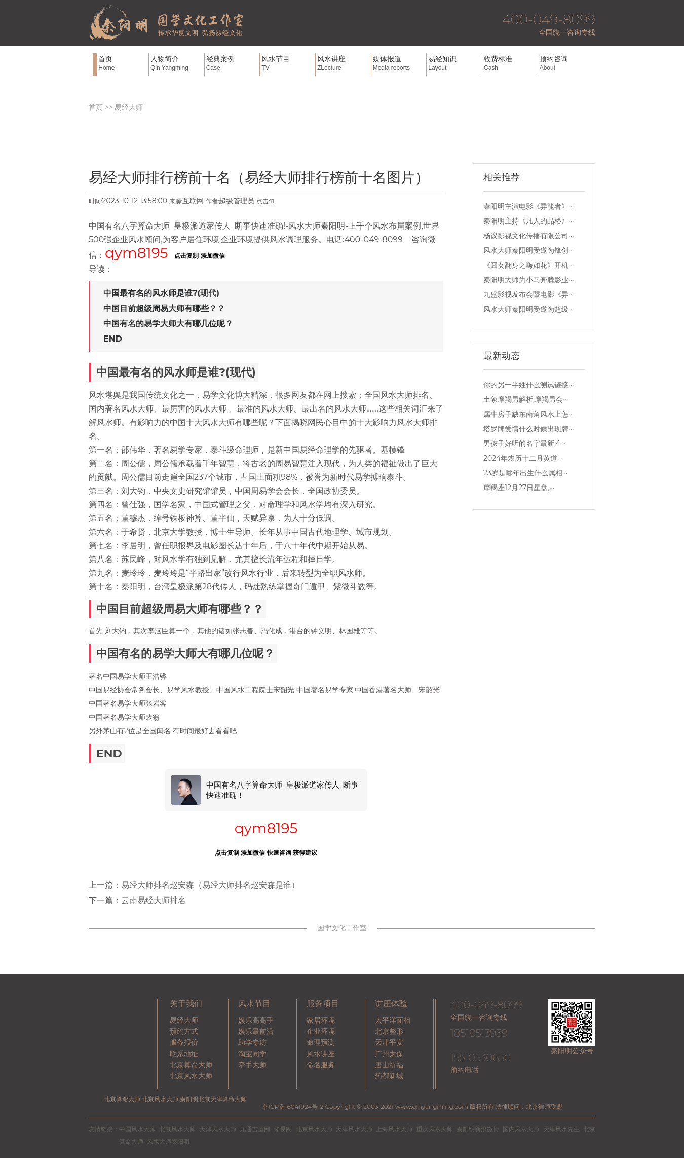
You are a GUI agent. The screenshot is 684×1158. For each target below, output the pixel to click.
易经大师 (129, 107)
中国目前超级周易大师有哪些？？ (164, 308)
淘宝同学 (252, 1053)
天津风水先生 (561, 1129)
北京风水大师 (191, 1075)
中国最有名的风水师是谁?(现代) (161, 293)
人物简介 (176, 63)
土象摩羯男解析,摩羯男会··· (525, 399)
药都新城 (389, 1075)
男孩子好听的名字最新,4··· (524, 443)
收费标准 (510, 63)
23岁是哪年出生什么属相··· (525, 472)
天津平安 (389, 1042)
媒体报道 (399, 63)
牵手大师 (252, 1064)
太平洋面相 (392, 1020)
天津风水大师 (218, 1129)
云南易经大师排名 (153, 900)
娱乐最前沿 (256, 1031)
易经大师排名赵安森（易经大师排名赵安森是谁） (210, 885)
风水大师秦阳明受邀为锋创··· (528, 250)
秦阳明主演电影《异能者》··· (528, 206)
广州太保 (389, 1053)
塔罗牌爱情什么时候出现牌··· (528, 428)
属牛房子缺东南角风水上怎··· (528, 414)
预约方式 (184, 1031)
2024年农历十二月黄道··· (523, 458)
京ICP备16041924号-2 (292, 1106)
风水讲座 (343, 63)
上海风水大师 (394, 1129)
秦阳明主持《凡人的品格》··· (528, 221)
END (112, 339)
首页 (122, 63)
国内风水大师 (521, 1129)
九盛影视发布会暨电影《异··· (528, 294)
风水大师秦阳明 (168, 1141)
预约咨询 (565, 63)
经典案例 (232, 63)
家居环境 (321, 1020)
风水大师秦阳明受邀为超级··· (528, 309)
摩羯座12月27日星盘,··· (519, 487)
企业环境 (321, 1031)
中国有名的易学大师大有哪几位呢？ (168, 323)
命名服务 (321, 1064)
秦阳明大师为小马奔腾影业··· (528, 279)
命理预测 (321, 1042)
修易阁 (283, 1129)
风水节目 (287, 63)
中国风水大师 (137, 1129)
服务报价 (184, 1042)
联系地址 (184, 1053)
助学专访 (252, 1042)
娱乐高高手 (256, 1020)
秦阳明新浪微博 (478, 1129)
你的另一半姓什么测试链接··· (528, 384)
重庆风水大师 (434, 1129)
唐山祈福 (389, 1064)
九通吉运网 (255, 1129)
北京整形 (389, 1031)
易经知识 (454, 63)
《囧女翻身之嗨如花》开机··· (528, 265)
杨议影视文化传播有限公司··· (528, 235)
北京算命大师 (191, 1064)
